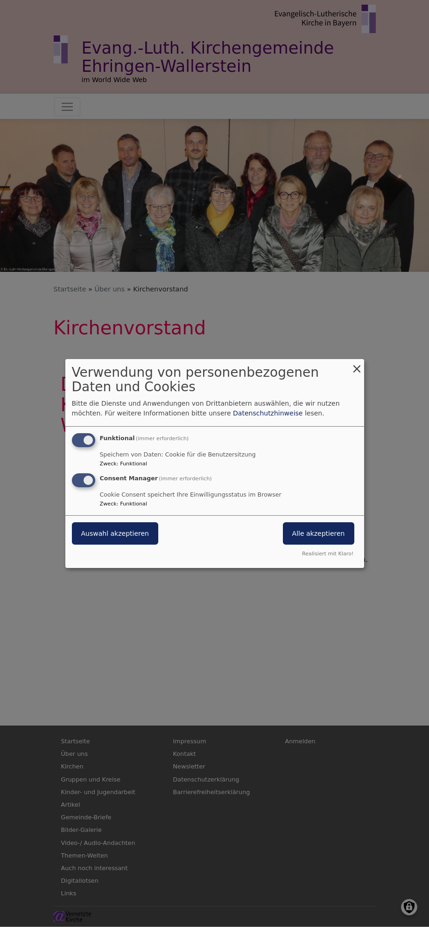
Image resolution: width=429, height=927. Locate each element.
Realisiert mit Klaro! (328, 554)
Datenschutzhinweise (267, 413)
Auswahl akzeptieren (115, 533)
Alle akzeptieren (318, 533)
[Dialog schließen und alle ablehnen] (357, 365)
